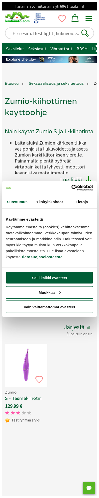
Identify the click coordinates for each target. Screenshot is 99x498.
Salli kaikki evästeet (49, 278)
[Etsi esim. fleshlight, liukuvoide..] (51, 33)
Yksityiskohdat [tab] (49, 201)
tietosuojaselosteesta (42, 257)
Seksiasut (37, 49)
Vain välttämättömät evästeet (49, 307)
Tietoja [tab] (82, 201)
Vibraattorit (61, 49)
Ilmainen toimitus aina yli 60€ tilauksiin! (49, 6)
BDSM (82, 49)
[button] (85, 33)
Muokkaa (50, 292)
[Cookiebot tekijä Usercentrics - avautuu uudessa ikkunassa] (71, 188)
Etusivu (12, 83)
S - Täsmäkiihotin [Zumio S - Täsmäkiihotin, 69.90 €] (23, 398)
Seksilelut (15, 49)
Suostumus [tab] (17, 201)
